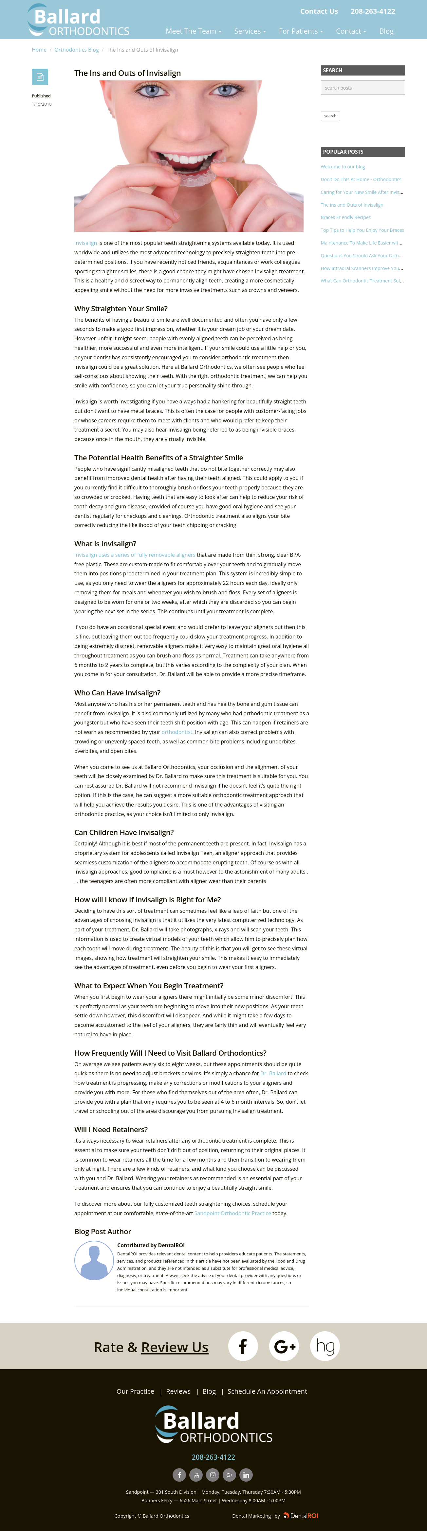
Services (250, 31)
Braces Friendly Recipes (346, 217)
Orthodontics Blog (76, 49)
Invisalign (86, 243)
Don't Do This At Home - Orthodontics (361, 179)
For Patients (301, 31)
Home (39, 49)
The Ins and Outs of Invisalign (352, 205)
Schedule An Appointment (267, 1391)
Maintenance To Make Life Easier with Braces (369, 243)
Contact (351, 31)
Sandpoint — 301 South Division (161, 1492)
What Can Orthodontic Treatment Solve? (364, 281)
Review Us (175, 1346)
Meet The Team (193, 31)
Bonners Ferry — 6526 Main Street (179, 1500)
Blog (386, 31)
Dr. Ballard (273, 1073)
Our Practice (135, 1391)
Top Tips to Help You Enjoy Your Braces (362, 230)
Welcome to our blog (343, 166)
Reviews (178, 1391)
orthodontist (177, 732)
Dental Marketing (251, 1515)
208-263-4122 (373, 11)
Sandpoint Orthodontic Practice (233, 1213)
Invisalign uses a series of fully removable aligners (134, 554)
